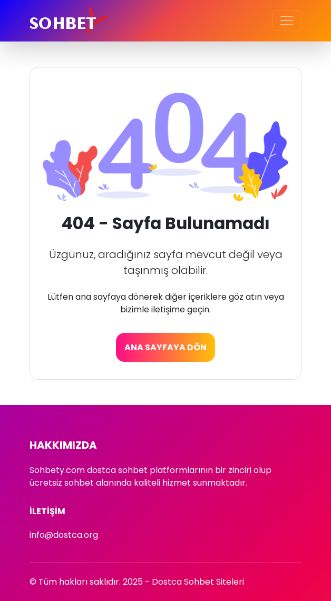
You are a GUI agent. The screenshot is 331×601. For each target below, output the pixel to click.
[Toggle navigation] (286, 20)
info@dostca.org (64, 535)
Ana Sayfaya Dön (165, 347)
